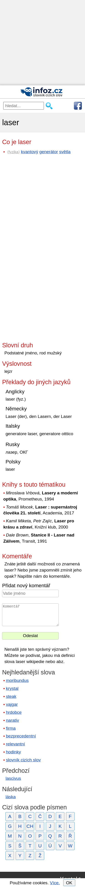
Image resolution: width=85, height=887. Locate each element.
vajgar (12, 704)
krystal (12, 688)
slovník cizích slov (23, 759)
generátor (48, 151)
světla (64, 151)
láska (10, 796)
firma (11, 728)
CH (30, 826)
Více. (55, 882)
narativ (12, 720)
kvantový (29, 151)
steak (11, 696)
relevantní (15, 744)
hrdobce (14, 712)
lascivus (13, 778)
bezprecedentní (21, 736)
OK (69, 882)
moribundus (17, 680)
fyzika (13, 152)
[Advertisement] (42, 42)
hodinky (13, 752)
